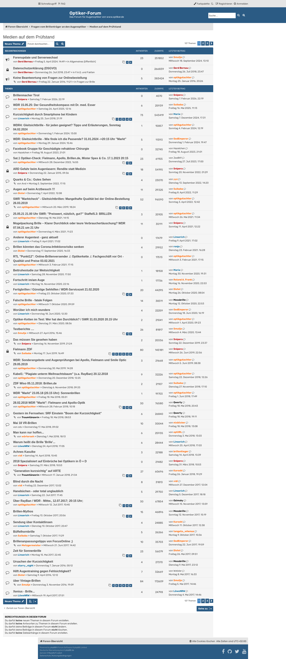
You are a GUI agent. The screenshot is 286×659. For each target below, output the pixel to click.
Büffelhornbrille (24, 531)
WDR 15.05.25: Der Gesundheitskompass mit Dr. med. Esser (54, 104)
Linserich (23, 118)
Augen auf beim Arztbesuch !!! (34, 189)
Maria (176, 114)
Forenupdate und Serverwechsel (35, 57)
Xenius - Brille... (24, 591)
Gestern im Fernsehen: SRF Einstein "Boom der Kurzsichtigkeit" (57, 413)
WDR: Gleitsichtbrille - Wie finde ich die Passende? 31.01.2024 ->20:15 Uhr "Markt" (69, 139)
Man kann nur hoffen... (28, 432)
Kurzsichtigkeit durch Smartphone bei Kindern (45, 114)
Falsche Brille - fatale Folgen (32, 300)
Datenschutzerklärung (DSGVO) (35, 68)
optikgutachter (182, 77)
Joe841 (177, 157)
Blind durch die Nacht (28, 481)
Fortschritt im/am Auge (29, 280)
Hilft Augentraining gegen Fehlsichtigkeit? (42, 571)
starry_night (25, 565)
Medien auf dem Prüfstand (29, 36)
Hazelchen (23, 152)
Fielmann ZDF (22, 349)
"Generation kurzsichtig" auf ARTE (37, 470)
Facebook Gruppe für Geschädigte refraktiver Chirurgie (51, 148)
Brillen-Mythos (23, 511)
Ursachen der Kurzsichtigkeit (33, 561)
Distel (21, 193)
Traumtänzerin (30, 417)
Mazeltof (52, 653)
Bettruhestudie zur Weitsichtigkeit (36, 270)
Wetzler (177, 570)
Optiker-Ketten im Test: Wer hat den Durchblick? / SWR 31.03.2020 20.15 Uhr (65, 319)
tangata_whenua (183, 531)
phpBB (53, 647)
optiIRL (177, 432)
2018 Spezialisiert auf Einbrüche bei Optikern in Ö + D (50, 461)
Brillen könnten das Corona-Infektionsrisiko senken (48, 246)
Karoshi (178, 470)
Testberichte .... (23, 329)
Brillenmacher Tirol (26, 95)
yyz (175, 179)
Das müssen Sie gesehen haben (35, 339)
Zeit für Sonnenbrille (27, 550)
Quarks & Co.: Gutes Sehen (32, 179)
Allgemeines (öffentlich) (83, 61)
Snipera (22, 99)
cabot (59, 653)
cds (20, 427)
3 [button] (207, 43)
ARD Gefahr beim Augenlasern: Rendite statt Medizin (49, 168)
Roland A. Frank (182, 279)
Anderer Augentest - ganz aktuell (35, 237)
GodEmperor (180, 138)
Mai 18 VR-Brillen (25, 423)
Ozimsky (178, 500)
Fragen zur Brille (86, 81)
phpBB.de (69, 650)
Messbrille (179, 300)
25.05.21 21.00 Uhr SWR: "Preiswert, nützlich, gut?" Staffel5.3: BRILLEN (62, 213)
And (24, 183)
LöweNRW (24, 446)
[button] (211, 43)
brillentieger (180, 451)
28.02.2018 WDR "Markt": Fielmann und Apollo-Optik (49, 402)
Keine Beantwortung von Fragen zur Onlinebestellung (50, 77)
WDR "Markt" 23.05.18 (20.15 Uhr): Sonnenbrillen (46, 393)
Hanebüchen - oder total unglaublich (38, 491)
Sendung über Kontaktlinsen (32, 522)
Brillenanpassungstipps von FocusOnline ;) (43, 541)
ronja (176, 246)
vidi (20, 455)
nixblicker (179, 422)
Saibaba (178, 104)
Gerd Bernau (25, 61)
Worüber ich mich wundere (31, 309)
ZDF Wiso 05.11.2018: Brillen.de (35, 383)
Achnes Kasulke (24, 451)
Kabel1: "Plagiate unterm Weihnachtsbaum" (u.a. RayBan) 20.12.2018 (60, 373)
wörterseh (28, 436)
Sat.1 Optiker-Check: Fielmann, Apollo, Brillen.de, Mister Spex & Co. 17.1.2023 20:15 (70, 158)
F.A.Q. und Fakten (85, 72)
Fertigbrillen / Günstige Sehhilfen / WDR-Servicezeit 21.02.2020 (56, 289)
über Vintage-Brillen (26, 580)
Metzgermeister (31, 545)
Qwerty (177, 402)
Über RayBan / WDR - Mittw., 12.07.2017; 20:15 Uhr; (48, 500)
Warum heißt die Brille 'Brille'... (34, 442)
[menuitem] (61, 3)
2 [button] (203, 43)
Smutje (177, 57)
